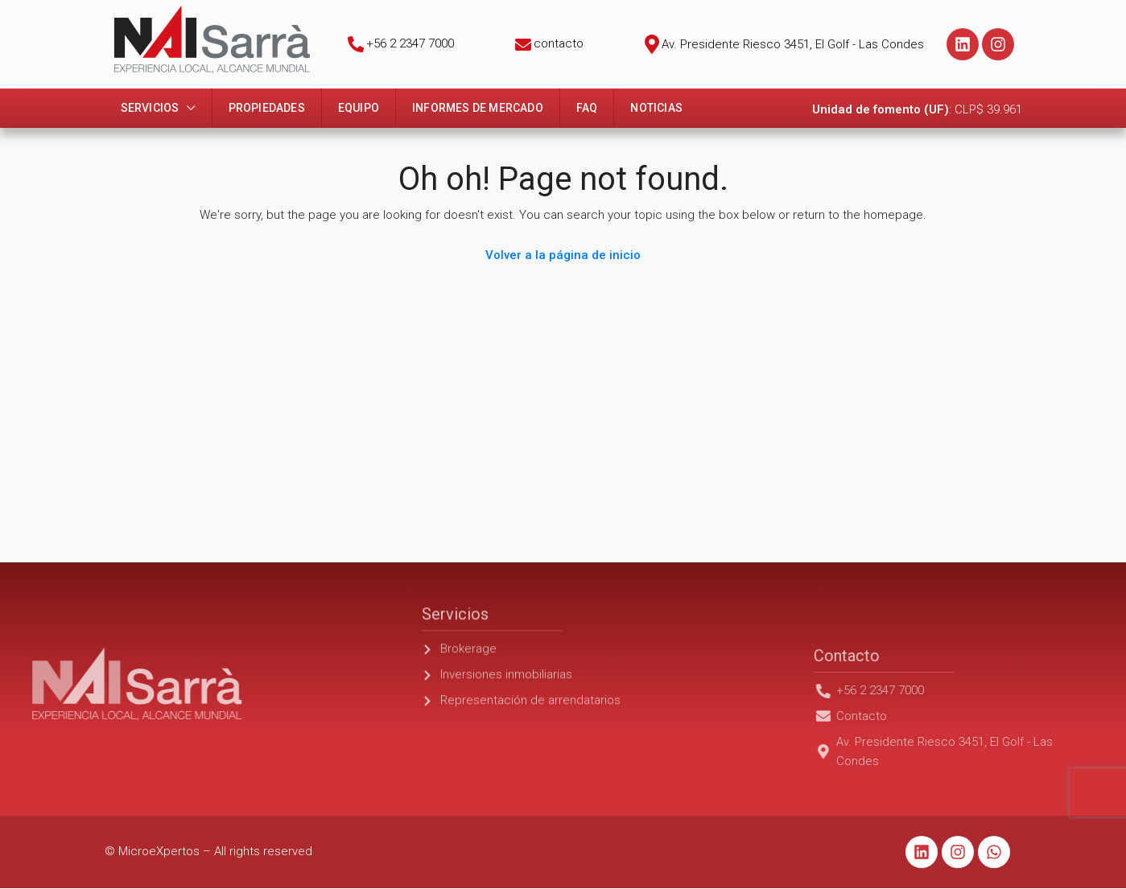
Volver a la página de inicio (563, 255)
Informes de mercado (477, 107)
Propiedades (267, 107)
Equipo (358, 107)
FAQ (587, 107)
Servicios (150, 107)
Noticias (656, 107)
